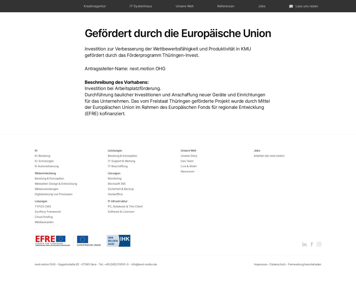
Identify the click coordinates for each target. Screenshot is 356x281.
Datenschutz (277, 264)
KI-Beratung (42, 155)
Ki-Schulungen (44, 161)
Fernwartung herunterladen (304, 264)
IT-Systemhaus (141, 6)
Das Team (187, 161)
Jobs (261, 6)
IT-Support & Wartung (121, 161)
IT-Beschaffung (118, 166)
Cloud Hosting (44, 217)
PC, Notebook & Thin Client (125, 206)
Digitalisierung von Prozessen (53, 194)
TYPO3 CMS (43, 206)
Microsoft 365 (117, 183)
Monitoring (114, 178)
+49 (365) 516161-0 (116, 264)
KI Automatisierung (47, 166)
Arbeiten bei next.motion (269, 155)
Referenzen (225, 6)
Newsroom (187, 171)
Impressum (260, 264)
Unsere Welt (184, 6)
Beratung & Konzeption (49, 178)
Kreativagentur (95, 6)
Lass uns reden (303, 6)
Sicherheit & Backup (121, 189)
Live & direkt (189, 166)
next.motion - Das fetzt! (49, 6)
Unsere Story (189, 155)
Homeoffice (115, 194)
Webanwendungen (46, 189)
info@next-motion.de (144, 264)
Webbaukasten (44, 222)
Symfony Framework (48, 211)
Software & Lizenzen (121, 211)
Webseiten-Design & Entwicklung (56, 183)
